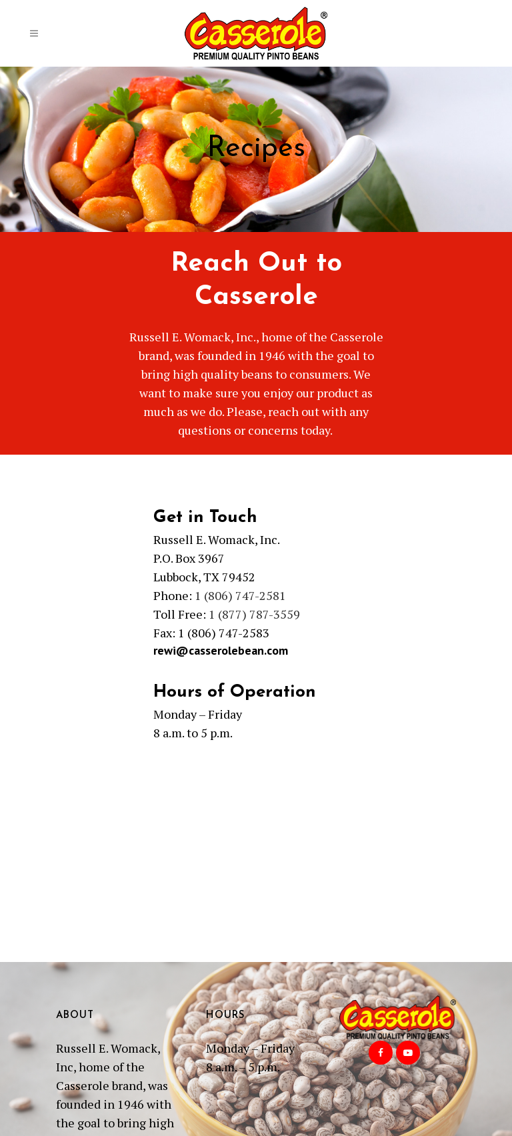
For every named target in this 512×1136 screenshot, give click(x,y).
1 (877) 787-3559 (254, 614)
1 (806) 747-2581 (240, 595)
